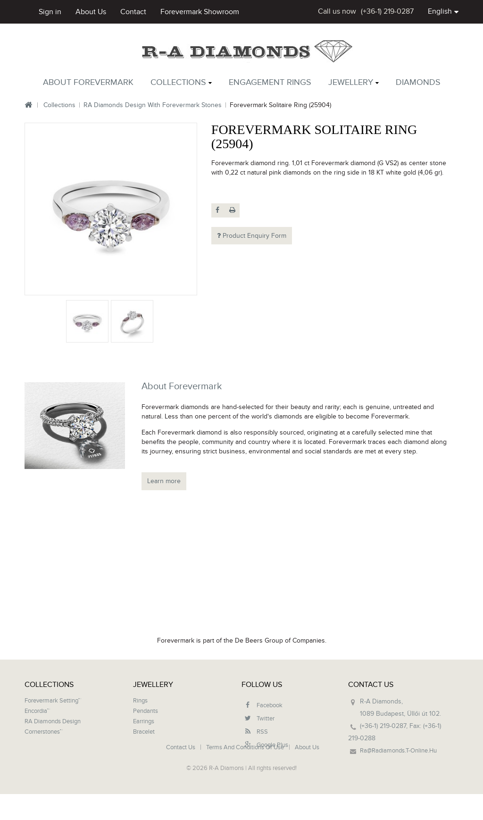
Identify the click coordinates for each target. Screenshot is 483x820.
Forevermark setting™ (53, 700)
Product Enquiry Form (251, 236)
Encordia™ (37, 711)
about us (90, 12)
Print (232, 210)
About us (307, 782)
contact (133, 12)
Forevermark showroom (199, 12)
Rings (140, 700)
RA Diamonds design (53, 721)
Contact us (181, 782)
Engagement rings (270, 82)
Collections (178, 82)
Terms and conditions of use (245, 782)
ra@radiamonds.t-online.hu (398, 750)
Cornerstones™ (44, 732)
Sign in (50, 12)
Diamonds (418, 82)
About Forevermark (88, 82)
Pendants (145, 711)
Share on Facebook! (218, 210)
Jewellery (350, 82)
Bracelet (144, 732)
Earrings (143, 721)
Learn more (164, 481)
